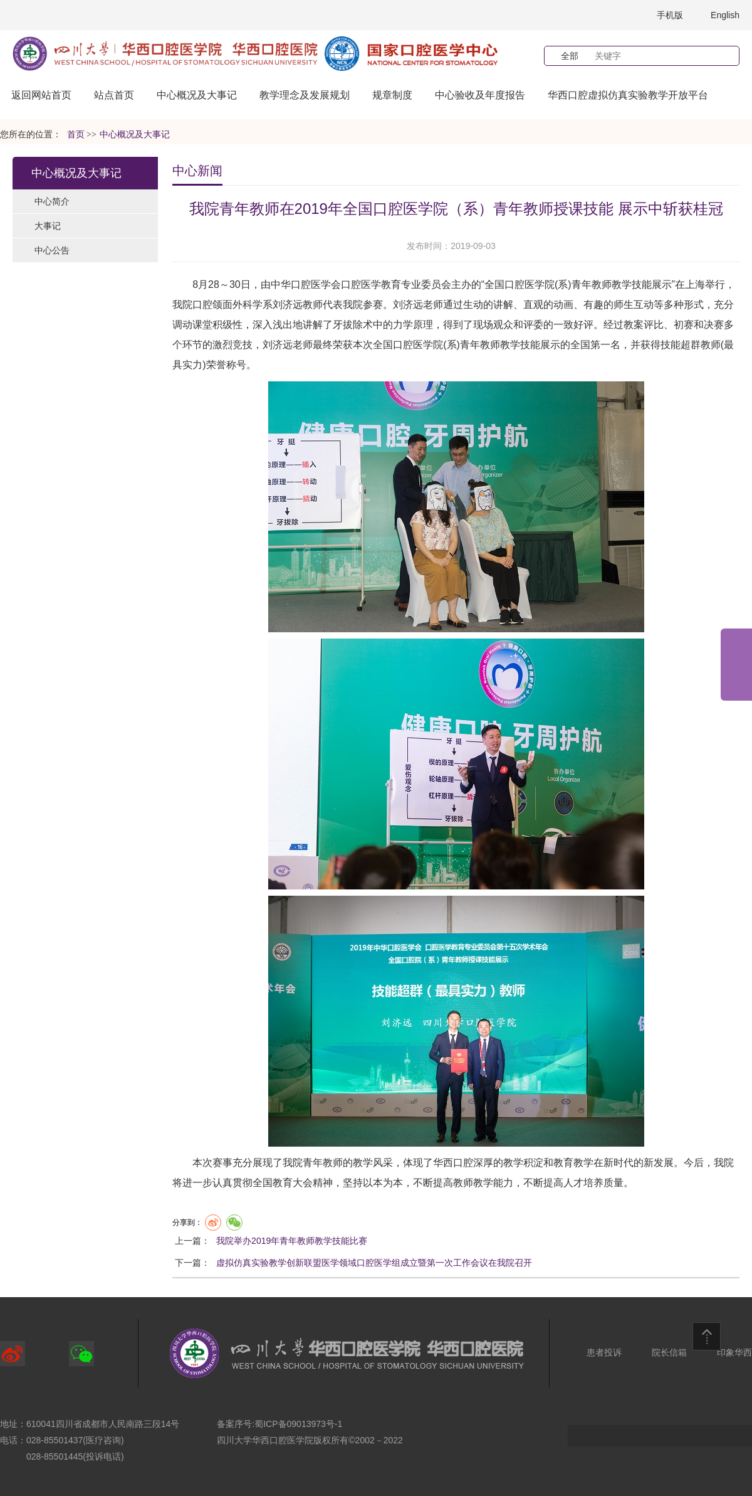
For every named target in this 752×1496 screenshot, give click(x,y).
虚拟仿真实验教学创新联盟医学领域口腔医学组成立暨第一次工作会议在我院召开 (374, 1263)
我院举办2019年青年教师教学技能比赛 (291, 1241)
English (725, 15)
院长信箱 (669, 1352)
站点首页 (114, 95)
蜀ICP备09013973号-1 (298, 1424)
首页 (76, 134)
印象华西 (734, 1352)
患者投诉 (604, 1352)
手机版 (670, 15)
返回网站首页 (41, 95)
